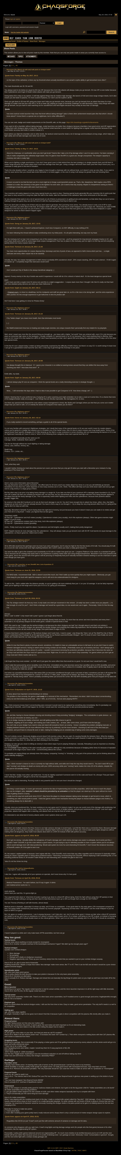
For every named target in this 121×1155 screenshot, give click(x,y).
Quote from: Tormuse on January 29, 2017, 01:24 (24, 314)
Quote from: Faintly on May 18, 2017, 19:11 (21, 76)
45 (17, 66)
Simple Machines (69, 1148)
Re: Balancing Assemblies (24, 592)
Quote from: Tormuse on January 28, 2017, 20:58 (24, 361)
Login (31, 38)
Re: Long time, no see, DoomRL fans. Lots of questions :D (34, 564)
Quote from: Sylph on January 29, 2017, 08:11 (22, 288)
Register (38, 38)
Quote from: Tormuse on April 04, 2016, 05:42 (22, 878)
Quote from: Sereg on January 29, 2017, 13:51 (22, 224)
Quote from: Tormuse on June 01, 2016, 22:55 (22, 570)
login (11, 19)
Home (6, 38)
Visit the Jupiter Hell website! (20, 32)
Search (18, 38)
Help (11, 38)
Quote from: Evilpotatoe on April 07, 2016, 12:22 (23, 690)
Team (25, 38)
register (17, 19)
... (15, 66)
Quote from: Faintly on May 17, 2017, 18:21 (21, 149)
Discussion (10, 69)
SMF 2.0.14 (50, 1148)
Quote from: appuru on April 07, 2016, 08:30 (22, 836)
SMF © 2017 (59, 1148)
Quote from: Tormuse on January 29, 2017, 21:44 (24, 247)
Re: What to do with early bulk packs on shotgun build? (33, 69)
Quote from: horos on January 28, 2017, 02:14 (22, 418)
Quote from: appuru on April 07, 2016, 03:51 (22, 1117)
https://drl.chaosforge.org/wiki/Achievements (82, 122)
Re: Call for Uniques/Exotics (25, 868)
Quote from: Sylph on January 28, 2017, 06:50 (22, 378)
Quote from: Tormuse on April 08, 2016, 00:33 (22, 598)
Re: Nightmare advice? (22, 217)
